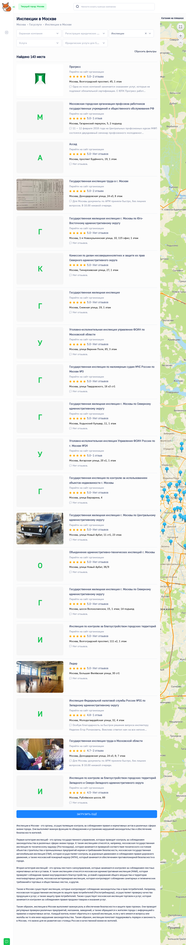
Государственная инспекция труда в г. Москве (98, 181)
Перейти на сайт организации (86, 71)
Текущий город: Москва (32, 6)
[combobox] (38, 33)
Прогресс (75, 66)
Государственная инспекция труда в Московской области (106, 740)
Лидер (73, 663)
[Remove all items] (146, 33)
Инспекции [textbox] (117, 33)
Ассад (73, 144)
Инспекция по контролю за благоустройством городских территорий (112, 626)
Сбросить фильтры (145, 51)
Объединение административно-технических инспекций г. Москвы (112, 552)
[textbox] (30, 33)
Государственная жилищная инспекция (94, 292)
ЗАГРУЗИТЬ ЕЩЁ (87, 814)
